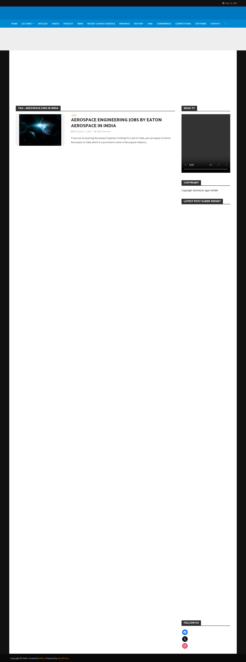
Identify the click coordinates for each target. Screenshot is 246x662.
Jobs (150, 23)
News (80, 23)
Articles (43, 23)
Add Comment (103, 131)
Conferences (164, 23)
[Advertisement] (123, 81)
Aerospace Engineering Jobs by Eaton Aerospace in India (116, 123)
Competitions (183, 23)
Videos (55, 23)
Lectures (26, 23)
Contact (215, 23)
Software (200, 23)
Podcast (68, 23)
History (138, 23)
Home (14, 23)
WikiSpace (124, 23)
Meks (42, 658)
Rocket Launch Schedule (101, 23)
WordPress (63, 658)
